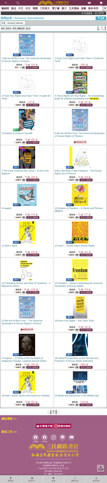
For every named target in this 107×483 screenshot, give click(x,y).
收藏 (53, 479)
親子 (64, 8)
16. (74, 320)
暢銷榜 (5, 8)
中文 (20, 8)
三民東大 (45, 8)
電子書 (56, 8)
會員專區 (96, 479)
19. (26, 395)
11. (9, 246)
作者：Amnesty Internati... (12, 23)
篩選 (101, 18)
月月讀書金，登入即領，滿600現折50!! (98, 13)
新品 (13, 8)
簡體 (35, 8)
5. (17, 133)
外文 (27, 8)
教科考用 (93, 8)
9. (6, 208)
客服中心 (32, 479)
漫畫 (83, 8)
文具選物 (74, 8)
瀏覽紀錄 (74, 479)
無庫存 (71, 67)
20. (77, 395)
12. (75, 246)
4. (79, 99)
